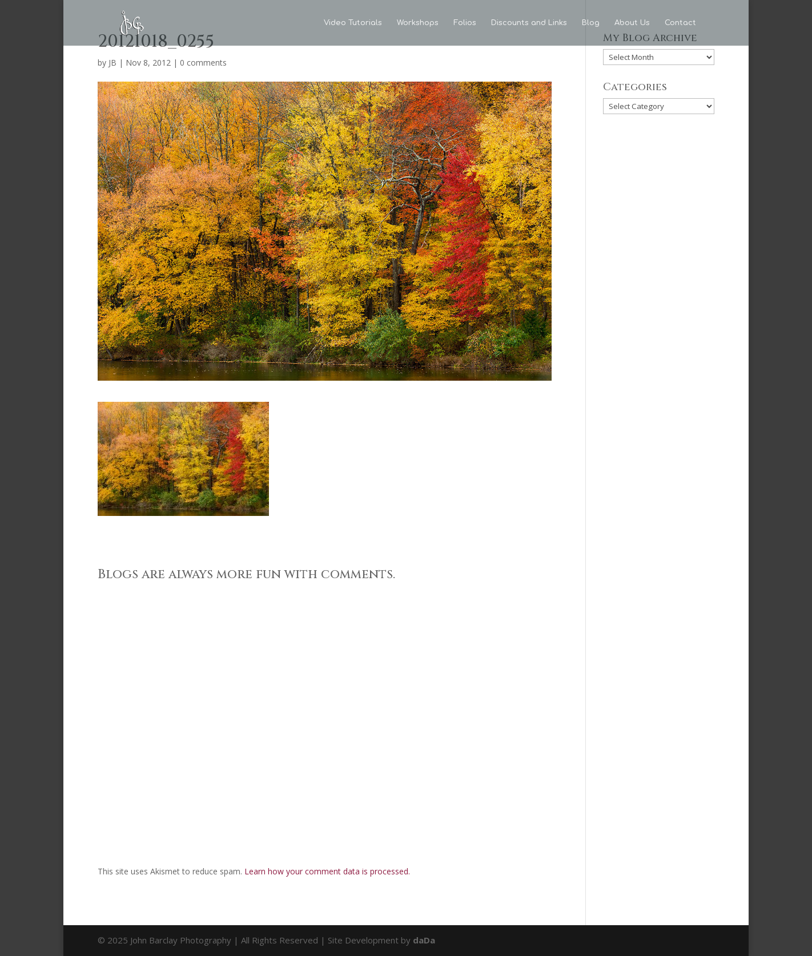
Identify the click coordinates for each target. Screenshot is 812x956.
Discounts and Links (529, 23)
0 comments (203, 62)
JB (112, 62)
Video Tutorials (353, 23)
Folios (464, 23)
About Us (632, 23)
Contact (680, 23)
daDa (424, 940)
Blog (591, 23)
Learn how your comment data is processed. (327, 871)
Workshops (418, 23)
